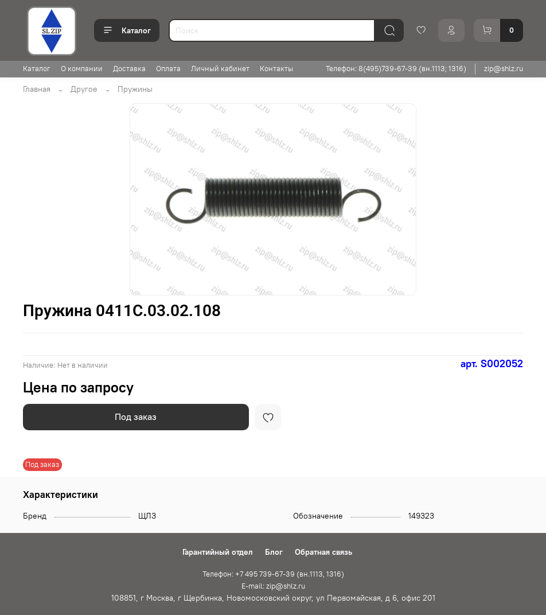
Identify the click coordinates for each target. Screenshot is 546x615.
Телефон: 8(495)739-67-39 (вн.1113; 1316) (396, 68)
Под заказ (136, 416)
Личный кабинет (220, 68)
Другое (84, 89)
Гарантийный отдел (217, 552)
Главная (36, 89)
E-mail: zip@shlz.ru (273, 586)
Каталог (127, 30)
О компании (82, 68)
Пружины (135, 89)
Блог (274, 552)
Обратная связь (323, 552)
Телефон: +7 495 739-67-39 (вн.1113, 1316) (273, 574)
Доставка (129, 68)
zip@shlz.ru (503, 68)
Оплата (168, 68)
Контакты (276, 68)
